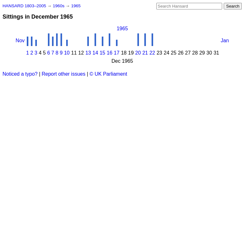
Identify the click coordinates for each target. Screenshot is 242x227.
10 (67, 52)
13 (88, 52)
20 (138, 52)
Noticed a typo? (20, 74)
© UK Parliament (108, 74)
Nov (20, 40)
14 (95, 52)
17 (116, 52)
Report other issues (63, 74)
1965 (76, 5)
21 (145, 52)
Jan (225, 40)
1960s (59, 5)
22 (152, 52)
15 (102, 52)
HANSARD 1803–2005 (24, 5)
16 (109, 52)
